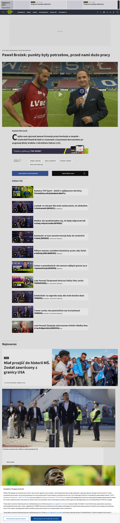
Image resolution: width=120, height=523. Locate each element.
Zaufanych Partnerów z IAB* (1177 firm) (16, 497)
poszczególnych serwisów (59, 504)
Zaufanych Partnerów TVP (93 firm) (52, 497)
